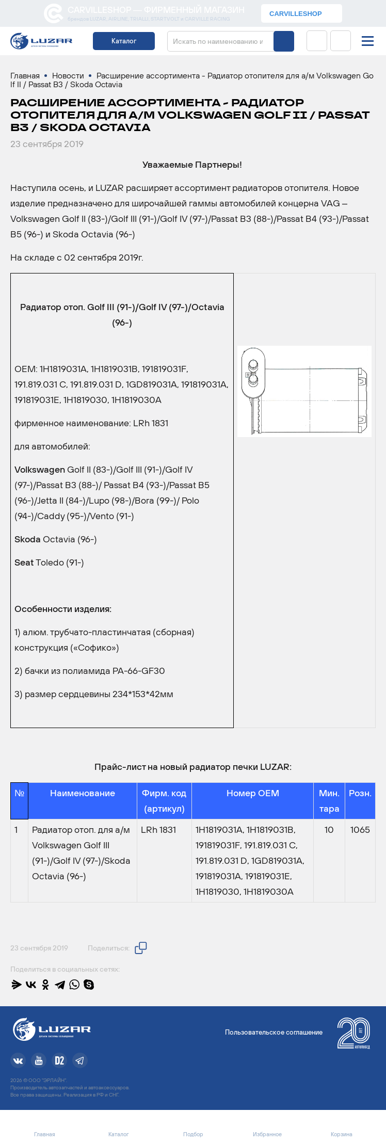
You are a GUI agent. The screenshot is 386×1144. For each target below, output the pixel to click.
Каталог (123, 41)
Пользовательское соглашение (274, 1032)
